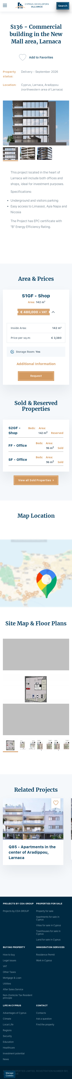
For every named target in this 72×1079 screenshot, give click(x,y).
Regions (7, 1030)
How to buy (9, 954)
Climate (7, 1018)
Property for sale (44, 911)
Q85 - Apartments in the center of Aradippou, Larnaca (32, 852)
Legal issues (9, 960)
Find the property (45, 1024)
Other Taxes (9, 972)
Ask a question (44, 1018)
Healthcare (9, 1047)
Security (7, 1036)
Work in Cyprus (44, 960)
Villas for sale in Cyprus (48, 925)
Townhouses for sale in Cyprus (48, 932)
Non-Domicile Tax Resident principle (17, 996)
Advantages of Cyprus (14, 1013)
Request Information (36, 377)
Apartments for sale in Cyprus (47, 918)
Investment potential (14, 1053)
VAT (5, 966)
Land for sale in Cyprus (48, 939)
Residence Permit (45, 954)
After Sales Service (13, 989)
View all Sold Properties (34, 480)
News (6, 1059)
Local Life (8, 1024)
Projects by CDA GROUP (16, 911)
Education (8, 1042)
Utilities (7, 983)
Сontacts (41, 1013)
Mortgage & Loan (12, 978)
